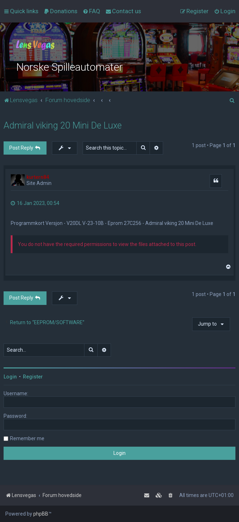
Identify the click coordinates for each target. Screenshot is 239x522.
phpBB (40, 514)
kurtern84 (37, 177)
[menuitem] (60, 11)
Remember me (27, 438)
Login (10, 377)
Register (33, 377)
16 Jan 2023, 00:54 (35, 203)
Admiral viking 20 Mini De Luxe (63, 125)
